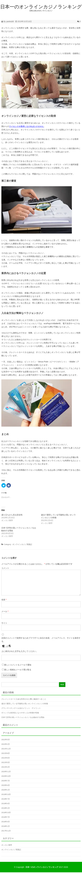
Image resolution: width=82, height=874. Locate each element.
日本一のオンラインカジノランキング (41, 6)
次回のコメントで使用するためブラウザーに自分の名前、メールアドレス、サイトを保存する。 (40, 639)
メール (4, 611)
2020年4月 (5, 785)
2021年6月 (5, 758)
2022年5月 (5, 740)
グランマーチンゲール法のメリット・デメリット (21, 708)
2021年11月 (6, 749)
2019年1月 (5, 808)
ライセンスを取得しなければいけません (26, 126)
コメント (5, 568)
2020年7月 (5, 781)
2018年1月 (5, 826)
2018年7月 (5, 817)
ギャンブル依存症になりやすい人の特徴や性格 (20, 713)
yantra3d (10, 21)
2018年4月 (5, 822)
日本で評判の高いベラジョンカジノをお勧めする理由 (22, 717)
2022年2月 (5, 744)
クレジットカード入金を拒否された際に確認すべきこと (23, 699)
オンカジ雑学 (6, 845)
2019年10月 (6, 794)
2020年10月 (6, 776)
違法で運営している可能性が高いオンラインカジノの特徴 (24, 704)
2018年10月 (6, 812)
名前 (3, 600)
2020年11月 (6, 772)
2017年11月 (6, 831)
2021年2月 (5, 767)
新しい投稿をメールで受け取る (17, 670)
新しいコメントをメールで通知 (17, 665)
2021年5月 (5, 762)
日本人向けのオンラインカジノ (41, 11)
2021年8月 (5, 753)
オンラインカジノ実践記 (22, 544)
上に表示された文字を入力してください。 (19, 651)
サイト (4, 623)
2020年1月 (5, 790)
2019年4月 (5, 803)
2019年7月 (5, 799)
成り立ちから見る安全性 (12, 515)
